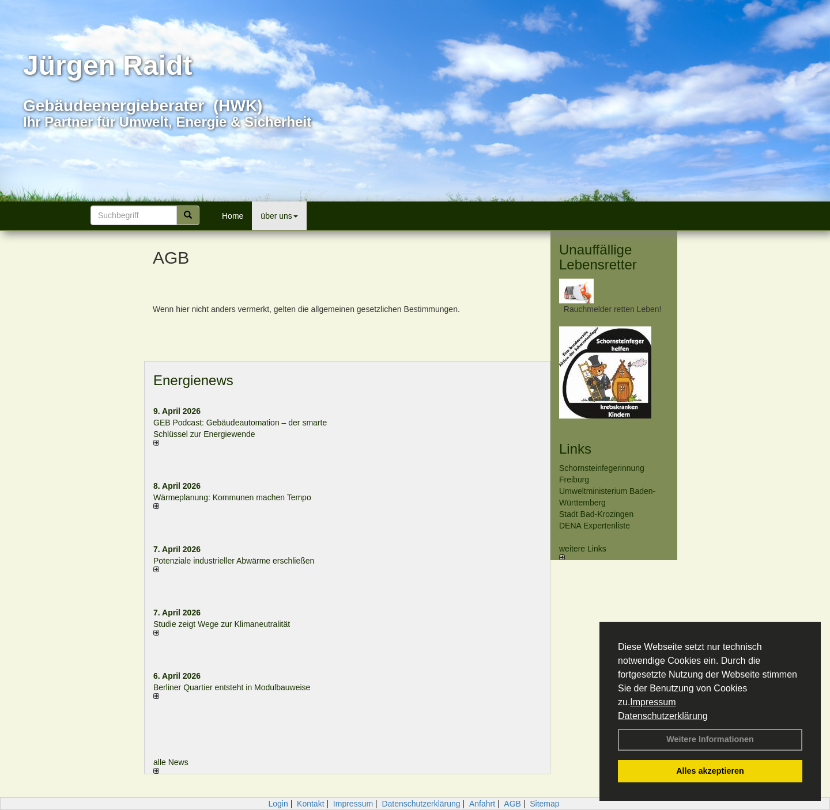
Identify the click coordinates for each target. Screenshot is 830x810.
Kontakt (310, 803)
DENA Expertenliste (594, 525)
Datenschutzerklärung (663, 716)
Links (575, 449)
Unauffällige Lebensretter (598, 257)
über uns (279, 215)
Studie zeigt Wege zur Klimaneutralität (221, 624)
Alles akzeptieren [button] (710, 770)
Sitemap (544, 803)
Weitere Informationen (710, 739)
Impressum (653, 702)
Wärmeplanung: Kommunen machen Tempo (232, 497)
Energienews (193, 380)
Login (278, 803)
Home (232, 215)
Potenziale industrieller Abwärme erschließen (233, 560)
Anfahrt (482, 803)
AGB (512, 803)
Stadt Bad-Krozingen (596, 514)
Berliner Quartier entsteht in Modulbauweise (231, 687)
